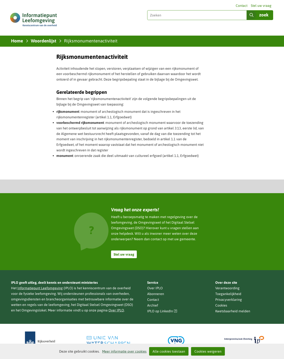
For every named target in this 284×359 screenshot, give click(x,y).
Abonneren (155, 294)
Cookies (221, 305)
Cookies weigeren (207, 351)
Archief (152, 305)
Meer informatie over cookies (124, 351)
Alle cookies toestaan (169, 351)
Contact (241, 5)
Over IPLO (116, 310)
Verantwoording (227, 288)
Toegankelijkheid (228, 294)
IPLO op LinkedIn (162, 311)
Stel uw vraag (261, 5)
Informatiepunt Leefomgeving (40, 288)
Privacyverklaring (228, 299)
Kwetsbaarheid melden (232, 311)
